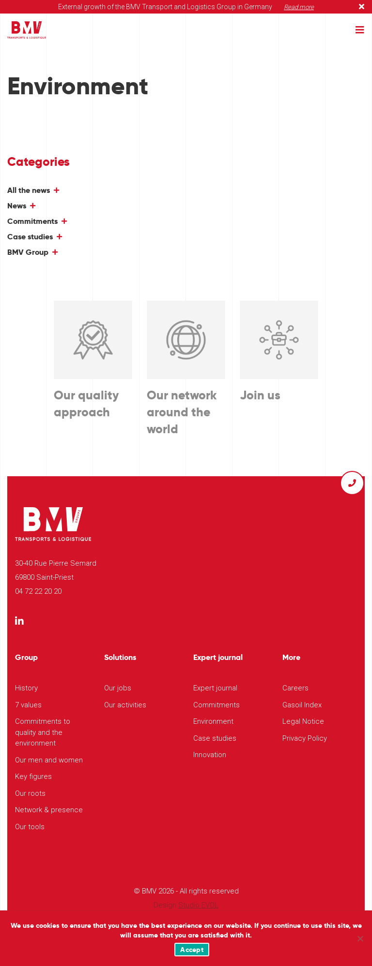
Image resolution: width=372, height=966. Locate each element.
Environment (213, 721)
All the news (28, 190)
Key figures (33, 776)
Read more (299, 7)
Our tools (30, 826)
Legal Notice (303, 721)
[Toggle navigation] (360, 30)
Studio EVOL (198, 905)
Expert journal (215, 688)
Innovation (209, 754)
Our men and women (49, 760)
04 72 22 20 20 (38, 591)
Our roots (30, 793)
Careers (295, 688)
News (16, 206)
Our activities (125, 705)
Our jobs (117, 688)
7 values (28, 705)
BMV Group (27, 252)
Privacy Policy (304, 738)
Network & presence (49, 809)
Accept (191, 949)
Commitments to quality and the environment (42, 732)
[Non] (360, 938)
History (26, 688)
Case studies (30, 237)
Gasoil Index (302, 705)
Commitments (32, 221)
